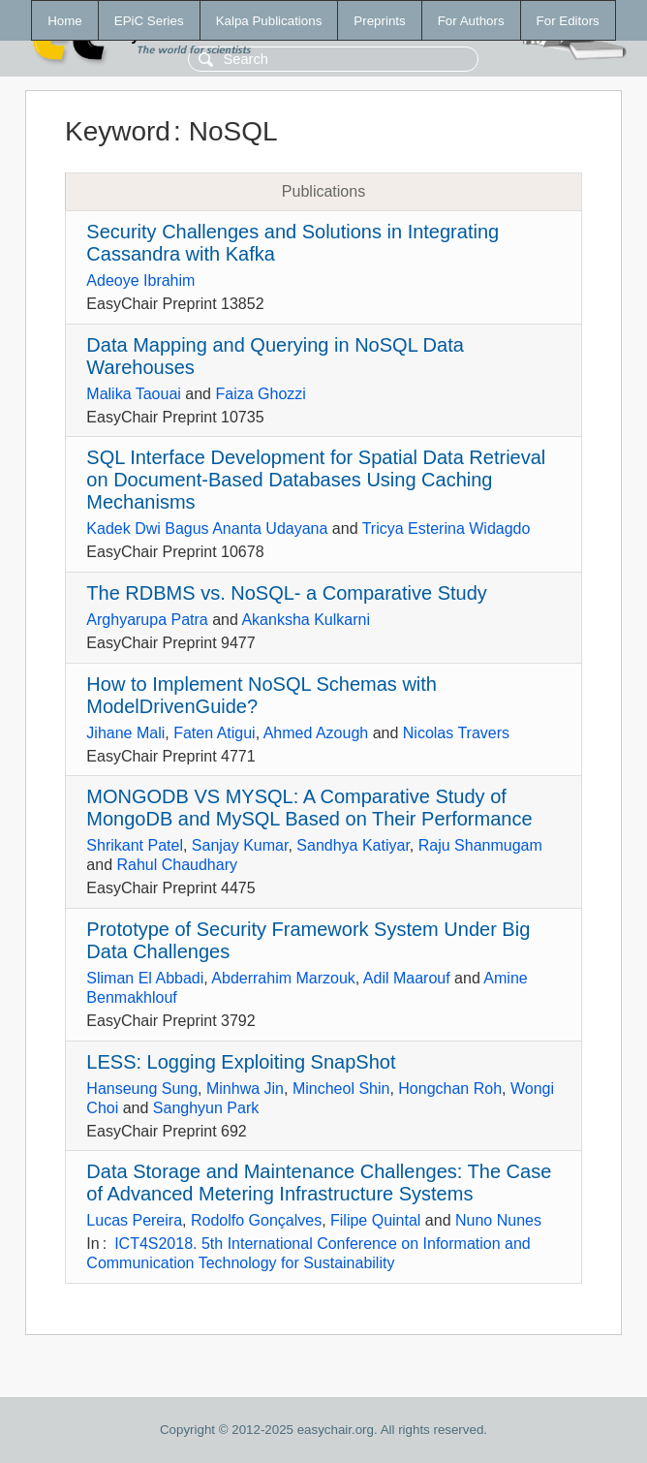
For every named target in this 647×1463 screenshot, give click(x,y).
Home (64, 21)
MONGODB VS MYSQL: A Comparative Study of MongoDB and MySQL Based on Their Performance (309, 807)
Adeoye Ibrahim (140, 280)
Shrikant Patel (134, 845)
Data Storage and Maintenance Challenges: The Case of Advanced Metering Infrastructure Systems (318, 1182)
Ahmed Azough (316, 733)
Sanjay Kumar (240, 845)
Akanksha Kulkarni (305, 619)
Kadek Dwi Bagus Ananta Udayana (206, 528)
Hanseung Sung (142, 1088)
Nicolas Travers (456, 733)
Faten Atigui (214, 733)
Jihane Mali (125, 733)
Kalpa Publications (269, 21)
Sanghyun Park (206, 1108)
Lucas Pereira (134, 1220)
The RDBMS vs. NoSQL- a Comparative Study (286, 593)
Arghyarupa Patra (146, 619)
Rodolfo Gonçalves (256, 1220)
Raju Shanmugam (480, 845)
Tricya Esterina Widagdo (446, 528)
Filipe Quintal (375, 1220)
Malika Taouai (133, 394)
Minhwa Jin (245, 1088)
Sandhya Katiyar (353, 845)
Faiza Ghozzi (260, 394)
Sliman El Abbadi (144, 978)
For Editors (568, 21)
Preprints (379, 21)
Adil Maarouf (406, 978)
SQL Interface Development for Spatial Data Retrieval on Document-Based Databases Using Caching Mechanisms (315, 480)
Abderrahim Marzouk (283, 978)
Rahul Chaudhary (176, 864)
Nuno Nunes (498, 1220)
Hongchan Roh (450, 1088)
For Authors (471, 21)
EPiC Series (149, 21)
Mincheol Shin (341, 1088)
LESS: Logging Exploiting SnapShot (240, 1062)
